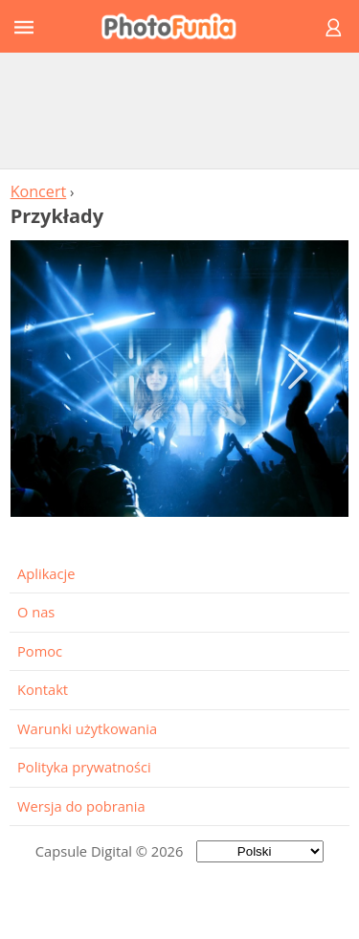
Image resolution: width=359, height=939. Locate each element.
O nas (36, 611)
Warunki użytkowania (87, 728)
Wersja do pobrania (81, 806)
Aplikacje (46, 573)
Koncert (39, 191)
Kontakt (42, 689)
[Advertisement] (180, 110)
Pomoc (39, 650)
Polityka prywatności (84, 766)
